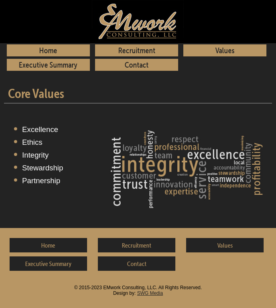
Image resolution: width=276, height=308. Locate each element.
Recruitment (136, 50)
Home (48, 50)
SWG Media (150, 293)
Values (224, 50)
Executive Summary (48, 65)
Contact (137, 65)
